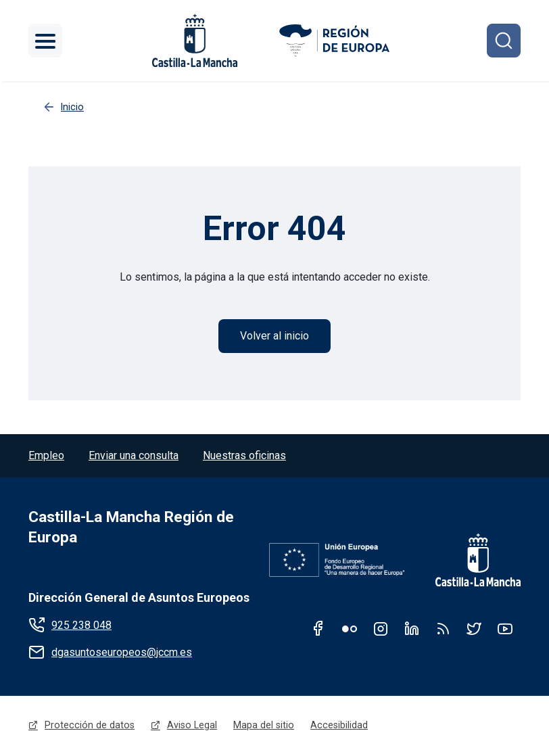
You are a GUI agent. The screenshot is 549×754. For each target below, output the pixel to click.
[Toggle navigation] (45, 40)
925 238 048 (81, 625)
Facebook (318, 628)
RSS (442, 628)
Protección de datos (90, 725)
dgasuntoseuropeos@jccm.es (121, 652)
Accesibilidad (339, 725)
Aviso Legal (192, 725)
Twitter (474, 628)
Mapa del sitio (263, 725)
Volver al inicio (274, 335)
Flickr (349, 628)
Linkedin (411, 628)
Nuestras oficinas (244, 455)
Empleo (46, 455)
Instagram (380, 628)
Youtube (505, 628)
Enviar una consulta (133, 455)
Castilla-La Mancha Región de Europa (131, 527)
